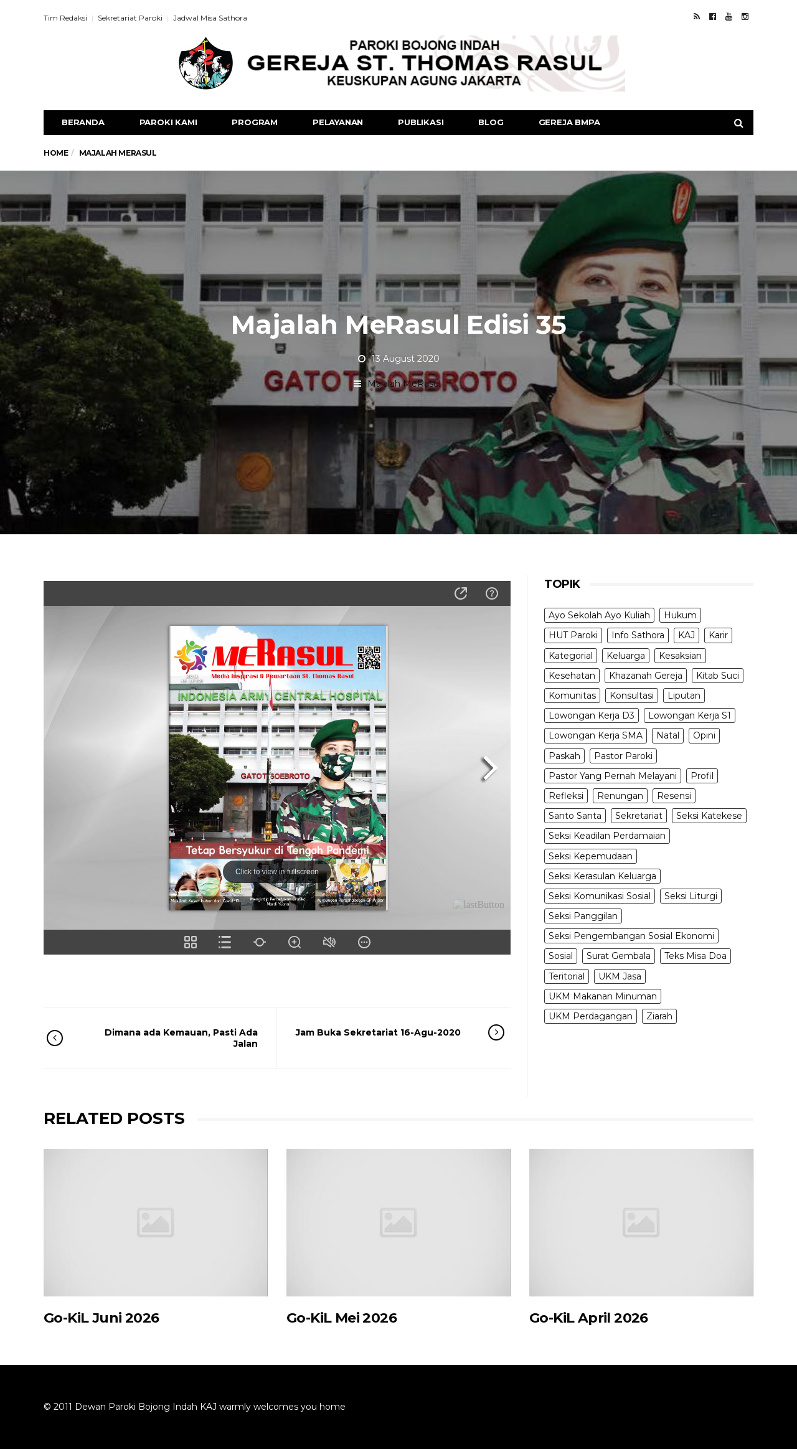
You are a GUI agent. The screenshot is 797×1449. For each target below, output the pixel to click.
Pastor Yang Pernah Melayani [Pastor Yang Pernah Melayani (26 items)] (613, 775)
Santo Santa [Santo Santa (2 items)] (575, 815)
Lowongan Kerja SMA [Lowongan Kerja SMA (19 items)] (596, 735)
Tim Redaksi (65, 17)
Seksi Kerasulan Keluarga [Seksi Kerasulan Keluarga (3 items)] (602, 876)
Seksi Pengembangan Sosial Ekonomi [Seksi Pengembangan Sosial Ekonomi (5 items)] (631, 936)
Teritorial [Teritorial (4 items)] (567, 976)
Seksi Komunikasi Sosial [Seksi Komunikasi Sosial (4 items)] (600, 896)
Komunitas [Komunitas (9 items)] (572, 695)
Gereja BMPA (569, 122)
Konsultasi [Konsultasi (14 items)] (632, 695)
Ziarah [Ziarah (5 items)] (659, 1016)
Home (56, 153)
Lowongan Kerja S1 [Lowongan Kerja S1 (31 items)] (689, 715)
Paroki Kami (168, 122)
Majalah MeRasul (404, 383)
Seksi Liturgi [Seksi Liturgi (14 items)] (690, 896)
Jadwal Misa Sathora (210, 17)
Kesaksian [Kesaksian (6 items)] (680, 655)
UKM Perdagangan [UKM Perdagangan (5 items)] (591, 1016)
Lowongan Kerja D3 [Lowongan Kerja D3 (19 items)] (591, 715)
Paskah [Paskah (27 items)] (564, 756)
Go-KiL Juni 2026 (101, 1318)
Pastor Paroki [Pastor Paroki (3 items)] (623, 756)
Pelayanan (338, 122)
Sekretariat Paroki (130, 17)
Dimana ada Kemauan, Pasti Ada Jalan (169, 1038)
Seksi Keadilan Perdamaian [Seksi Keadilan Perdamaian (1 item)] (607, 835)
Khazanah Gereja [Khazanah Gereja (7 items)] (645, 675)
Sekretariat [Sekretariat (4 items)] (639, 815)
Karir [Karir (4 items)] (718, 635)
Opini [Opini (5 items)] (704, 735)
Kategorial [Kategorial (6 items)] (571, 655)
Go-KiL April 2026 (588, 1318)
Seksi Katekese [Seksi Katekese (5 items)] (709, 815)
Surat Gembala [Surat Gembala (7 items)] (619, 955)
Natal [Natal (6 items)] (667, 735)
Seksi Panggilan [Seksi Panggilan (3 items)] (583, 916)
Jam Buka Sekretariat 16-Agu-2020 (383, 1032)
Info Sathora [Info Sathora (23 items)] (637, 635)
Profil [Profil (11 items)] (702, 775)
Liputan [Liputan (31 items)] (683, 695)
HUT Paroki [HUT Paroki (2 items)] (573, 635)
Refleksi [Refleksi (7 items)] (566, 795)
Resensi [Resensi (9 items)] (674, 795)
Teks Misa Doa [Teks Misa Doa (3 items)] (695, 955)
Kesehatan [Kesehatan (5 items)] (572, 675)
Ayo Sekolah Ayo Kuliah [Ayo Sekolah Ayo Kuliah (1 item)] (599, 615)
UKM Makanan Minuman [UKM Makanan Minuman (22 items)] (603, 996)
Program (255, 122)
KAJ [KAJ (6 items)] (686, 635)
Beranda (83, 122)
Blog (490, 122)
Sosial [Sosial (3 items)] (561, 955)
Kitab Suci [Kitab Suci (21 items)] (717, 675)
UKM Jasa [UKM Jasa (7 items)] (619, 976)
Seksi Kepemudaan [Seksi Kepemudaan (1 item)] (591, 856)
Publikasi (420, 122)
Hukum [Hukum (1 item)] (680, 615)
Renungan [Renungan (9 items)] (620, 795)
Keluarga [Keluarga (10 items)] (625, 655)
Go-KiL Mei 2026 (341, 1318)
